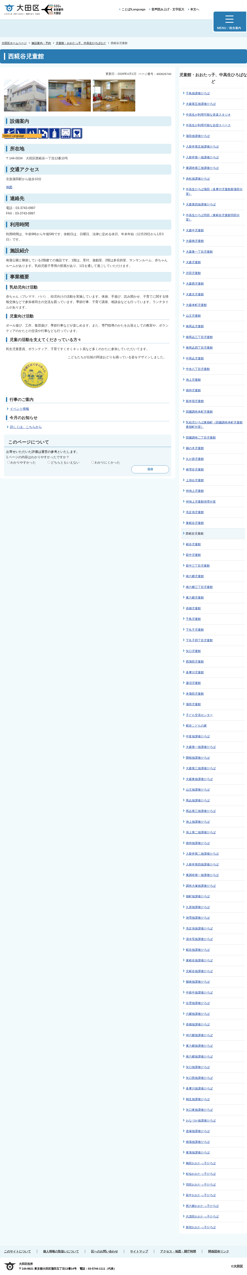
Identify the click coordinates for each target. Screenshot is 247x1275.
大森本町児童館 (196, 305)
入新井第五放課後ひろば (202, 146)
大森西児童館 (195, 283)
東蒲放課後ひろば (198, 1152)
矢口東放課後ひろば (199, 1109)
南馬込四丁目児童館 (199, 347)
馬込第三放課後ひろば (201, 811)
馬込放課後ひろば (198, 800)
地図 (9, 187)
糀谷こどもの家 (196, 725)
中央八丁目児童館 (198, 369)
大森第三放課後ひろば (201, 768)
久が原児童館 (195, 459)
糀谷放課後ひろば (198, 949)
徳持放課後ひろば (198, 843)
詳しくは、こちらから (26, 427)
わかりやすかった (23, 462)
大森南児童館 (195, 241)
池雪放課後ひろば (198, 917)
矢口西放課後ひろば (199, 1078)
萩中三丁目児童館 (198, 565)
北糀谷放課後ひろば (199, 971)
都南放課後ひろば (198, 981)
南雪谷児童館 (195, 469)
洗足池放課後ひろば (199, 928)
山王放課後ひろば (198, 789)
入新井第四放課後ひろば (202, 864)
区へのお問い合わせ (104, 1251)
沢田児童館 (193, 273)
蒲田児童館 (193, 704)
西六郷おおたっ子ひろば (202, 1206)
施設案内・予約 (41, 43)
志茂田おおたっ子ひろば (202, 1216)
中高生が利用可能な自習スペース (208, 125)
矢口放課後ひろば (198, 1067)
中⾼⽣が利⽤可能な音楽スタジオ (208, 114)
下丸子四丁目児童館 (199, 640)
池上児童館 (193, 379)
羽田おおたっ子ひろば (201, 1184)
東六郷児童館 (195, 597)
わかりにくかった (107, 462)
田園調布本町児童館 (199, 411)
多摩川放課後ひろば (199, 1088)
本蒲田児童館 (195, 693)
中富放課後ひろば (198, 736)
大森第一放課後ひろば (201, 747)
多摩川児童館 (195, 672)
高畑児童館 (193, 608)
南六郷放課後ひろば (199, 1056)
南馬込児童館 (195, 326)
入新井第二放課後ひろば (202, 853)
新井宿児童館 (195, 401)
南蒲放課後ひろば (198, 1142)
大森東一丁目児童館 (199, 251)
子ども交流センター (199, 715)
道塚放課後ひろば (198, 1131)
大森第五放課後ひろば (201, 104)
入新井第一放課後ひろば (202, 157)
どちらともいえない (65, 462)
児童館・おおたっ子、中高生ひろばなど (81, 43)
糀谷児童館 (193, 544)
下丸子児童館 (195, 629)
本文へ (194, 9)
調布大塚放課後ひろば (201, 885)
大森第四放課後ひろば (201, 204)
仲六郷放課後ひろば (199, 1035)
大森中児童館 (195, 230)
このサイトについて (17, 1251)
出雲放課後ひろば (198, 1003)
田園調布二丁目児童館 (201, 437)
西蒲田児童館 (195, 661)
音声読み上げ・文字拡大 (167, 9)
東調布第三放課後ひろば (202, 168)
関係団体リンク (218, 1251)
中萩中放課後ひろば (199, 992)
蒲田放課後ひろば (198, 136)
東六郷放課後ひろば (199, 1045)
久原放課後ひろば (198, 907)
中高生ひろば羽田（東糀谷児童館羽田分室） (213, 217)
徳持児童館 (193, 390)
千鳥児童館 (193, 619)
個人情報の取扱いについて (61, 1251)
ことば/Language (133, 9)
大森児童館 (193, 262)
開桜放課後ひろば (198, 757)
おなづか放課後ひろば (201, 1120)
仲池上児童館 (195, 490)
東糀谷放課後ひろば (199, 960)
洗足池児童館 (195, 512)
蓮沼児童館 (193, 683)
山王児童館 (193, 315)
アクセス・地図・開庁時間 (178, 1251)
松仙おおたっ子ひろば (201, 1173)
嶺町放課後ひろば (198, 896)
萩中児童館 (193, 555)
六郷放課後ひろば (198, 1013)
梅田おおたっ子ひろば (201, 1163)
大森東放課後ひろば (199, 779)
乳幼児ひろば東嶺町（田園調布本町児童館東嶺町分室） (214, 425)
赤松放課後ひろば (198, 178)
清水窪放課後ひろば (199, 939)
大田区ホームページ (14, 43)
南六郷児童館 (195, 576)
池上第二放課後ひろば (201, 832)
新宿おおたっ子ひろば (201, 1227)
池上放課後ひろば (198, 821)
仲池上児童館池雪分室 (201, 501)
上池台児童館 (195, 480)
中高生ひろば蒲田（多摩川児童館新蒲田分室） (214, 191)
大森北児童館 (195, 294)
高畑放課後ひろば (198, 1024)
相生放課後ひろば (198, 1099)
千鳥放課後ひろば (198, 93)
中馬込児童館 (195, 358)
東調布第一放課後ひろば (202, 875)
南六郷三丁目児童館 (199, 587)
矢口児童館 (193, 651)
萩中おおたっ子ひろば (201, 1195)
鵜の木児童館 (195, 448)
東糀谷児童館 (195, 523)
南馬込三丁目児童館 (199, 337)
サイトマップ (139, 1251)
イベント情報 (19, 409)
